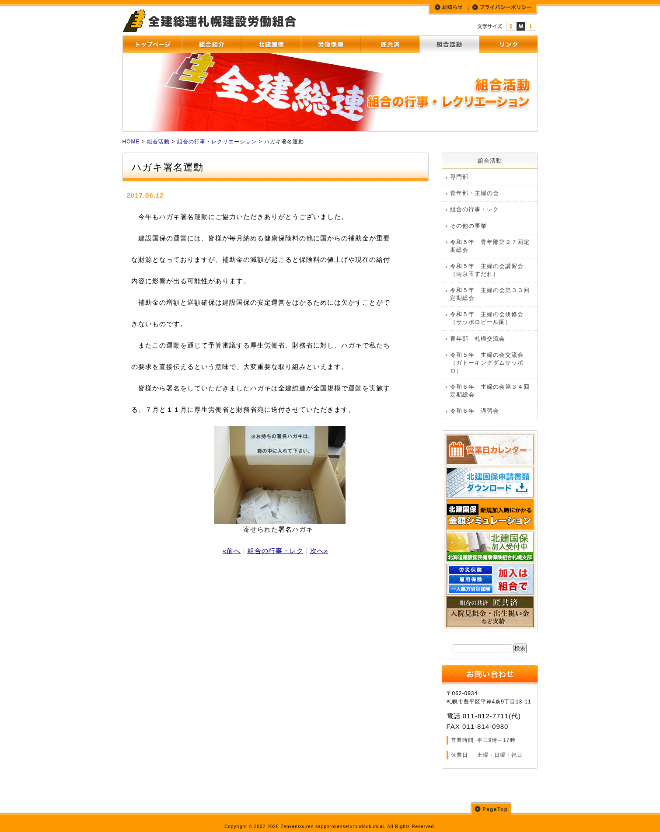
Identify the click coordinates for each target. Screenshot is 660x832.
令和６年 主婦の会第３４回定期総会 (490, 390)
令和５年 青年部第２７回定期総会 (490, 246)
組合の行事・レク (276, 550)
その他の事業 (468, 226)
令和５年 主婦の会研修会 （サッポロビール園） (490, 318)
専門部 (459, 177)
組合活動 (158, 142)
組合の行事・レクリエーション (217, 142)
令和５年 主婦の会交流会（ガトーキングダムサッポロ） (487, 363)
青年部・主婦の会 (474, 193)
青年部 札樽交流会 (477, 338)
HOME (131, 142)
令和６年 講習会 (474, 410)
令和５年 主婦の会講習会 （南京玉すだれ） (490, 270)
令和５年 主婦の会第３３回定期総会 (490, 294)
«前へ (232, 550)
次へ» (319, 550)
